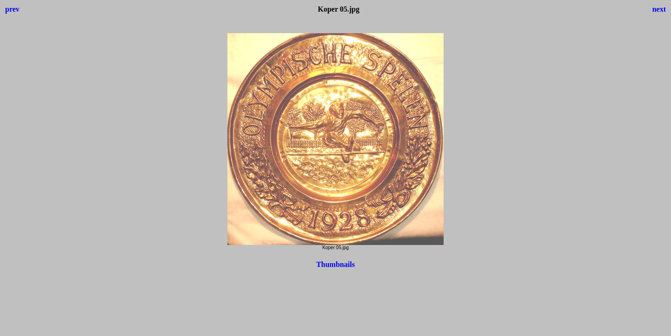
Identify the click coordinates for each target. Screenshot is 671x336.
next (659, 9)
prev (12, 9)
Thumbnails (335, 264)
